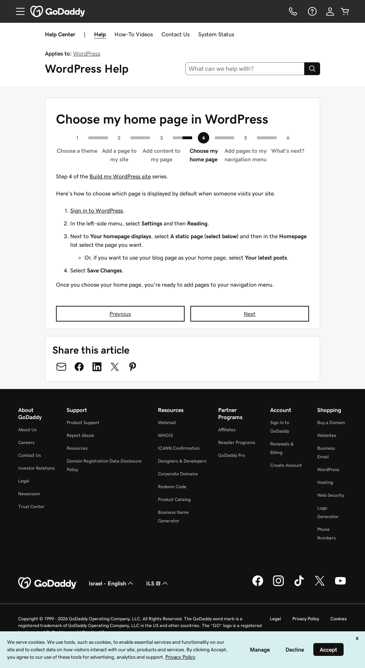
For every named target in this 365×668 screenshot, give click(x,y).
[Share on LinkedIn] (97, 366)
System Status (216, 34)
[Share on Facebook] (79, 366)
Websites (326, 435)
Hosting (325, 482)
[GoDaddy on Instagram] (278, 585)
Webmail (167, 422)
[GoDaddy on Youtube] (340, 585)
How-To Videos (133, 34)
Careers (26, 442)
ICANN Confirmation (179, 448)
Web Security (330, 495)
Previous (120, 314)
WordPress (86, 53)
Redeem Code (172, 486)
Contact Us (175, 34)
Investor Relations (36, 468)
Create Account (286, 465)
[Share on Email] (61, 366)
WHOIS (165, 435)
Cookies (338, 618)
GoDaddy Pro (231, 455)
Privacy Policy (305, 618)
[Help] (311, 11)
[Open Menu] (17, 11)
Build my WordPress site (120, 176)
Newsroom (29, 493)
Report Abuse (80, 435)
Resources (77, 448)
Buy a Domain (331, 422)
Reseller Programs (236, 442)
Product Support (83, 422)
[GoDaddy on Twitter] (319, 585)
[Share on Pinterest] (133, 366)
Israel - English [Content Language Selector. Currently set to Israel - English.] (112, 583)
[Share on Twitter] (115, 366)
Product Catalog (174, 499)
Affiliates (227, 429)
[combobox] (245, 69)
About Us (27, 429)
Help (100, 34)
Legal (23, 481)
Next (250, 314)
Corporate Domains (178, 473)
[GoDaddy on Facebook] (257, 585)
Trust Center (31, 506)
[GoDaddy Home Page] (47, 583)
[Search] (312, 68)
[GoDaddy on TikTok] (299, 585)
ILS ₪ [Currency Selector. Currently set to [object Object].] (157, 583)
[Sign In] (330, 11)
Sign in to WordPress (96, 210)
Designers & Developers (182, 461)
